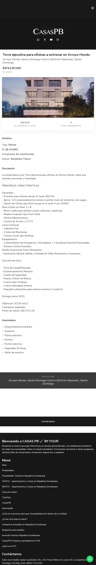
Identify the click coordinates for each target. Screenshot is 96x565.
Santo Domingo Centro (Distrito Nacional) (47, 59)
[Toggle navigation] (92, 8)
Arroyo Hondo (11, 59)
